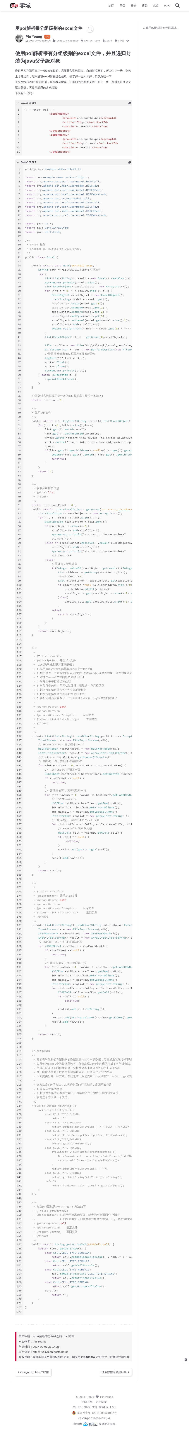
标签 (124, 6)
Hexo (80, 1412)
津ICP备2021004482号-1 (94, 1423)
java (95, 40)
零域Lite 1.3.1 (107, 1412)
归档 (113, 6)
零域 (34, 6)
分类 (135, 6)
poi (100, 40)
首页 (101, 6)
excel (107, 40)
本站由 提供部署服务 (94, 1429)
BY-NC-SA (97, 1362)
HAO (158, 6)
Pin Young (106, 1402)
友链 (146, 6)
